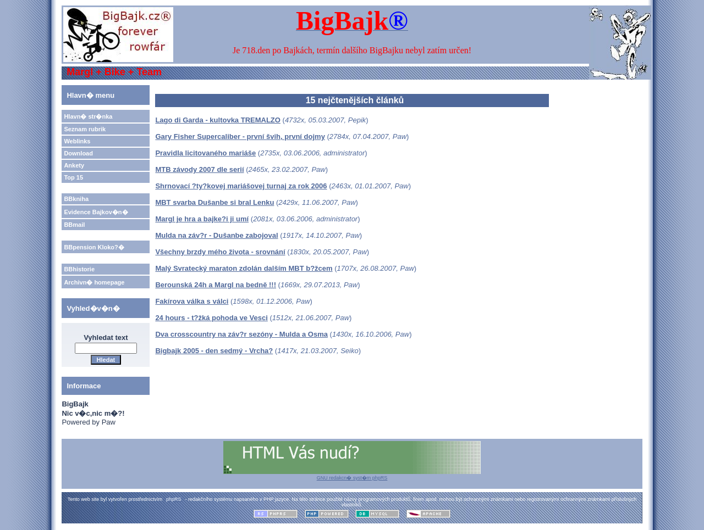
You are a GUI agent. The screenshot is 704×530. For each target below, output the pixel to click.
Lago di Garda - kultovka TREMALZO (217, 120)
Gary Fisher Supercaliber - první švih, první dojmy (239, 136)
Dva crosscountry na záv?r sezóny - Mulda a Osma (241, 334)
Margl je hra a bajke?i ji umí (202, 219)
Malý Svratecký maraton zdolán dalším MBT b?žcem (243, 268)
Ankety (74, 165)
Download (78, 153)
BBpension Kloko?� (94, 247)
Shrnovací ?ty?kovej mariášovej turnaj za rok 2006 (241, 186)
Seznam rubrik (85, 129)
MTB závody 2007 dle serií (199, 169)
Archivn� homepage (94, 282)
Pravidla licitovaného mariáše (205, 153)
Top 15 (73, 177)
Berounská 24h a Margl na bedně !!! (215, 285)
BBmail (74, 224)
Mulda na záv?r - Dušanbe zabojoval (216, 235)
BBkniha (76, 199)
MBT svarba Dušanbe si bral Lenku (214, 202)
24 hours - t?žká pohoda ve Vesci (211, 318)
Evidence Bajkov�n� (96, 212)
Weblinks (77, 141)
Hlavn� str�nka (88, 116)
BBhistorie (79, 269)
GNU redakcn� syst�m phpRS (352, 475)
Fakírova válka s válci (191, 301)
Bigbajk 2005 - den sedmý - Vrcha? (214, 351)
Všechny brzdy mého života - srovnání (220, 252)
